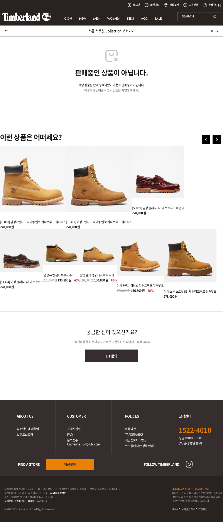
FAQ (70, 434)
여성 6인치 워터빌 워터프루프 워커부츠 (140, 285)
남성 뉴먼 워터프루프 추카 (59, 275)
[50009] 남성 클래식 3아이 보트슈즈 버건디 (158, 208)
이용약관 (130, 428)
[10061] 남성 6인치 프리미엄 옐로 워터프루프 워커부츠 (33, 222)
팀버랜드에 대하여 (28, 428)
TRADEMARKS (134, 434)
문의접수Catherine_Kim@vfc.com (83, 442)
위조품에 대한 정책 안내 (139, 446)
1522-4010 (195, 430)
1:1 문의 (111, 355)
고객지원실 (74, 428)
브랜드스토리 (25, 434)
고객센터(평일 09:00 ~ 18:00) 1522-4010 (25, 501)
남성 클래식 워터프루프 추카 (97, 275)
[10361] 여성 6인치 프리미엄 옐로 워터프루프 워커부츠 (99, 222)
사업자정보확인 (58, 493)
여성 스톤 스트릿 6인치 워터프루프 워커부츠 (190, 291)
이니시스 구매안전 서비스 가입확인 (189, 509)
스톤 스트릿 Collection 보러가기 (111, 30)
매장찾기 (70, 464)
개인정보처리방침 (136, 440)
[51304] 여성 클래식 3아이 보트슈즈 (21, 282)
